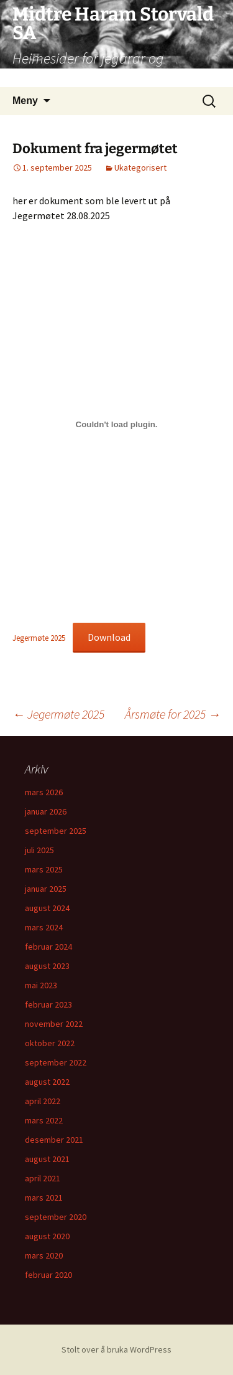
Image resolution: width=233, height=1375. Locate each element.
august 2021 (47, 1159)
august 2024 (47, 908)
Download (109, 637)
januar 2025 (45, 888)
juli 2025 (39, 850)
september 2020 (55, 1216)
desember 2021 (54, 1139)
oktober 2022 (50, 1043)
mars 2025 (44, 869)
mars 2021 (44, 1197)
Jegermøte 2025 (38, 638)
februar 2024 (48, 946)
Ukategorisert (140, 167)
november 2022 (54, 1023)
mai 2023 (41, 985)
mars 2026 (44, 792)
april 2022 (42, 1101)
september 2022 (55, 1062)
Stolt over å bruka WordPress (116, 1349)
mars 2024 (44, 927)
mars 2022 (44, 1120)
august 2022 (47, 1081)
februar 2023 (48, 1004)
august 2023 (47, 965)
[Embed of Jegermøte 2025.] (116, 425)
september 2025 (55, 830)
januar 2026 (45, 811)
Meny (25, 100)
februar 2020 (48, 1274)
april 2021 (42, 1178)
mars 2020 (44, 1255)
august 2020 (47, 1236)
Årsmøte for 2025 (173, 714)
